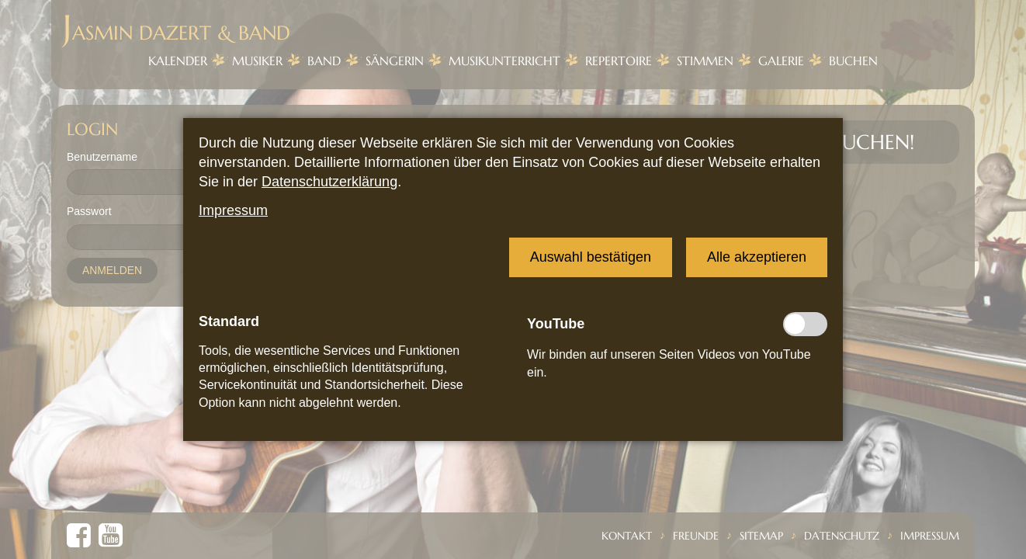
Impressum (233, 210)
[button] (590, 257)
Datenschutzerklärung (329, 181)
